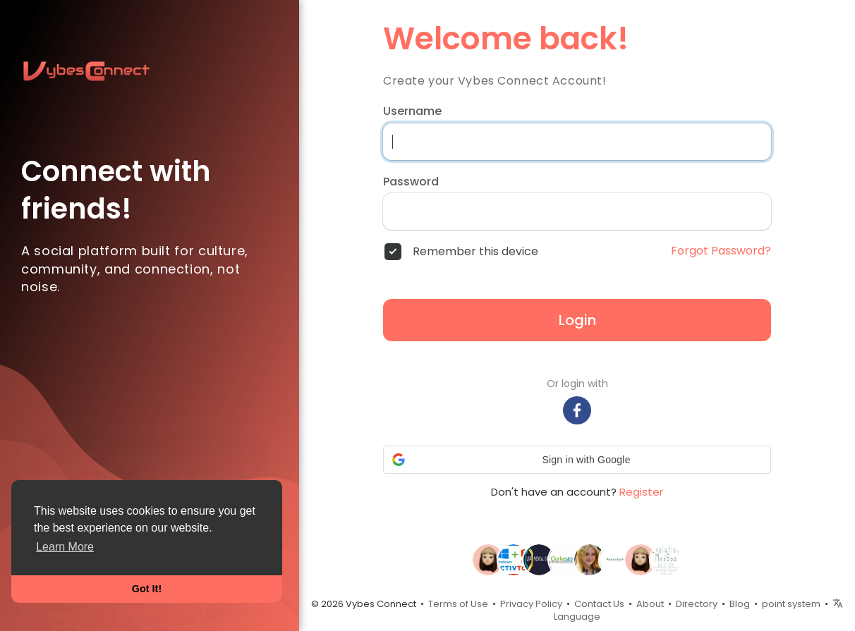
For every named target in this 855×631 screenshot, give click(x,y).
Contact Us (599, 604)
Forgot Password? (721, 251)
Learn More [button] (65, 547)
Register (641, 491)
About (650, 604)
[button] (577, 460)
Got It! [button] (147, 588)
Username (412, 111)
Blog (739, 604)
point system (791, 604)
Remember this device (475, 251)
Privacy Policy (531, 604)
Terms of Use (458, 604)
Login (577, 320)
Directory (696, 604)
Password (411, 182)
